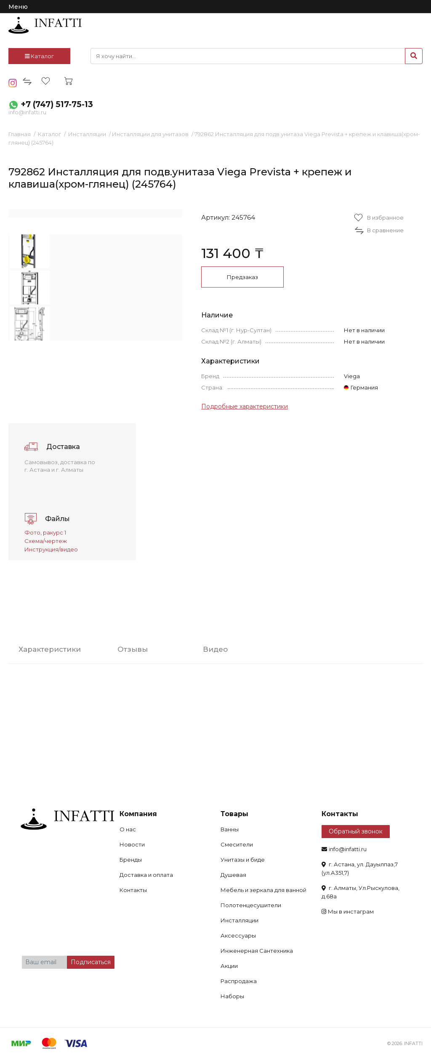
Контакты (133, 890)
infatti (45, 25)
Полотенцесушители (251, 905)
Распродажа (239, 981)
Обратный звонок (356, 831)
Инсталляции (87, 134)
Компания (138, 814)
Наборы (232, 996)
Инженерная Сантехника (257, 950)
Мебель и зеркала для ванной (263, 890)
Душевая (233, 874)
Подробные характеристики (244, 406)
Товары (234, 814)
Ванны (230, 829)
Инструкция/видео (51, 549)
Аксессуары (238, 935)
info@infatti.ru (27, 112)
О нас (128, 829)
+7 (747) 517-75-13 (57, 104)
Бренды (131, 859)
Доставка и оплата (146, 874)
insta (12, 83)
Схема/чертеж (45, 541)
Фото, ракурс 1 (45, 532)
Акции (229, 965)
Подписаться (91, 962)
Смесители (237, 844)
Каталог (39, 56)
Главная (19, 134)
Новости (132, 844)
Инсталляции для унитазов (150, 134)
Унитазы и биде (243, 859)
